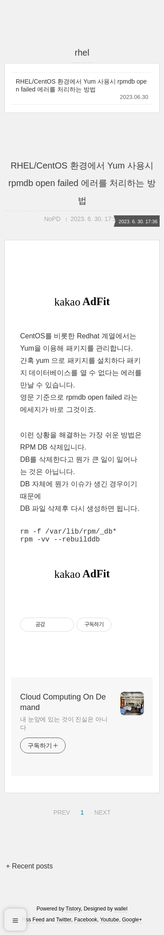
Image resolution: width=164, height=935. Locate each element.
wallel (120, 912)
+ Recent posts (29, 869)
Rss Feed (33, 923)
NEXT (101, 814)
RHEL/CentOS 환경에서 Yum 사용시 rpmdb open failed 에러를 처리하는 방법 (81, 85)
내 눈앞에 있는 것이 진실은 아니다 (64, 727)
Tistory (73, 912)
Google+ (132, 923)
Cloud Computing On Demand (63, 705)
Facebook (86, 923)
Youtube (109, 923)
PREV (60, 814)
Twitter (63, 923)
